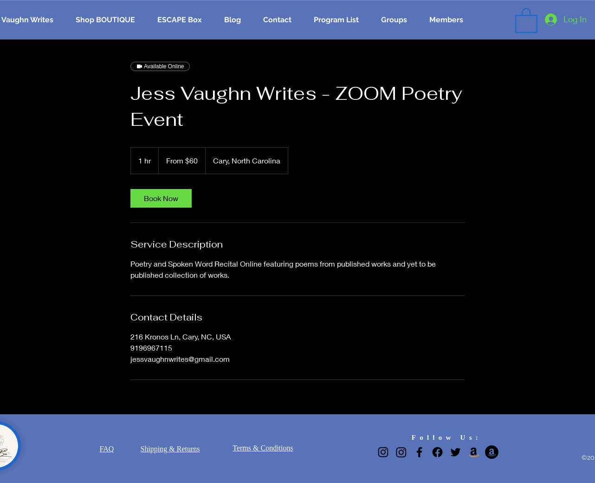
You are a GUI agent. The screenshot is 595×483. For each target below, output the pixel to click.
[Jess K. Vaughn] (473, 452)
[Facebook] (419, 452)
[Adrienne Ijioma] (491, 452)
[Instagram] (383, 452)
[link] (161, 198)
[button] (526, 20)
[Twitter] (455, 452)
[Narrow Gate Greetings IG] (401, 452)
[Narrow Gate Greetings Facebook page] (437, 452)
